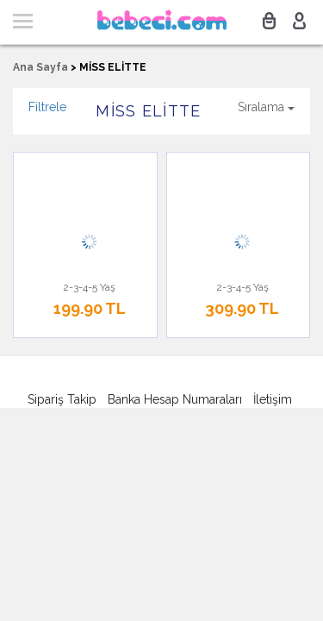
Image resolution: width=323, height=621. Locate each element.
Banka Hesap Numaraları (175, 399)
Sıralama (266, 107)
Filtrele (47, 107)
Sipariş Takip (62, 399)
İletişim (272, 399)
